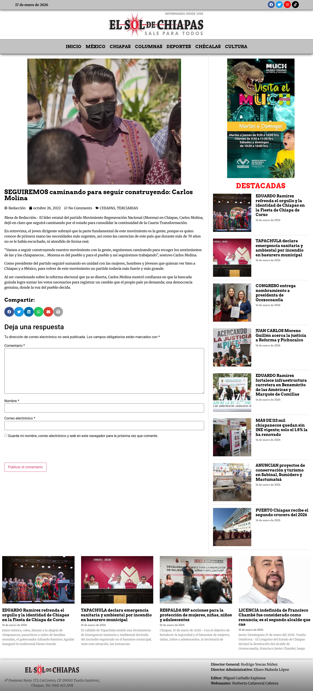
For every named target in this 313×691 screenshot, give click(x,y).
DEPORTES (179, 46)
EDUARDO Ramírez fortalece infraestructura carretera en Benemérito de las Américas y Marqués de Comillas (281, 384)
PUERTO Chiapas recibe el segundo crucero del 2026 (282, 512)
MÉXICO (95, 46)
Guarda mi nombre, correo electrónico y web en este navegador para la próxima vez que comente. (83, 436)
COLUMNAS (148, 46)
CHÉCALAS (208, 46)
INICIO (73, 46)
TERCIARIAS (127, 208)
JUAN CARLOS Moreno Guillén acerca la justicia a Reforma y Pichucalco (281, 335)
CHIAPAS (120, 46)
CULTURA (236, 46)
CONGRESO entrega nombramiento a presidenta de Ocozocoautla (276, 292)
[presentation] (37, 452)
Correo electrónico (19, 418)
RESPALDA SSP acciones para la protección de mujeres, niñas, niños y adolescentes (196, 615)
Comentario (14, 345)
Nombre (11, 401)
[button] (9, 312)
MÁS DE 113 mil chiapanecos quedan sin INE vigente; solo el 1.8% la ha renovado (282, 427)
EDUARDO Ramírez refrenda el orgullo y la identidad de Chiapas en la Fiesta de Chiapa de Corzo (280, 205)
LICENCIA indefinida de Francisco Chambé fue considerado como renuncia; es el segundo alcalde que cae (275, 617)
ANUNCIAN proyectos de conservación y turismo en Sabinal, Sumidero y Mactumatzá (280, 472)
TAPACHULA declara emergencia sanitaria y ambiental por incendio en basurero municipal (280, 248)
